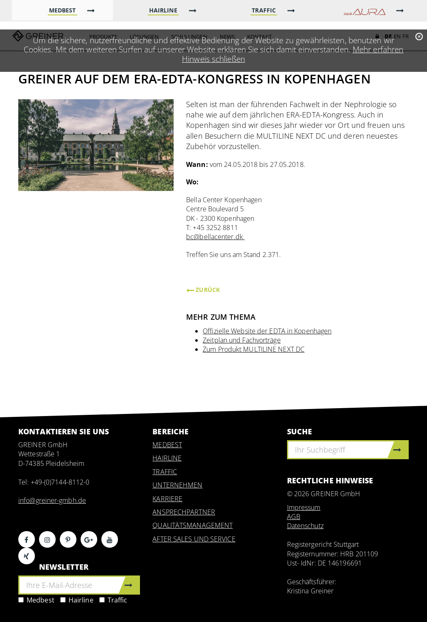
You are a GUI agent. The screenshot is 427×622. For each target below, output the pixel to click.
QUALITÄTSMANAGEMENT (192, 525)
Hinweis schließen (213, 58)
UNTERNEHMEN (177, 485)
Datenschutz (305, 525)
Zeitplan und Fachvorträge (242, 340)
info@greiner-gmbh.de (52, 500)
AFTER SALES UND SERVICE (193, 539)
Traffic (113, 600)
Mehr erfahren (378, 49)
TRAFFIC (164, 471)
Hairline (76, 600)
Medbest (36, 600)
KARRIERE (167, 498)
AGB (293, 516)
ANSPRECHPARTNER (183, 512)
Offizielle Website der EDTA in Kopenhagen (267, 330)
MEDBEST (167, 444)
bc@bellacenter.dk (215, 236)
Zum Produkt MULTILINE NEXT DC (253, 349)
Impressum (304, 507)
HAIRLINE (167, 458)
